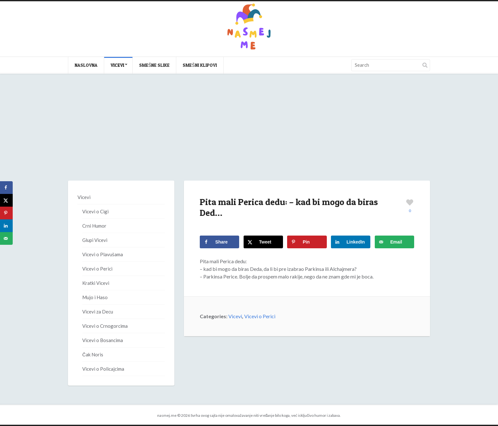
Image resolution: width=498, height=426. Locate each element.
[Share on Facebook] (219, 242)
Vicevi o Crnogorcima (105, 326)
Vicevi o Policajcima (103, 369)
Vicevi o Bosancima (102, 340)
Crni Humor (94, 226)
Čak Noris (92, 354)
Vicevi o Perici (259, 316)
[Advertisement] (249, 133)
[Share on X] (263, 242)
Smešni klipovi (200, 65)
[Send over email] (394, 242)
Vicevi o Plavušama (102, 254)
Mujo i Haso (95, 297)
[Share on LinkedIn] (350, 242)
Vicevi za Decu (97, 311)
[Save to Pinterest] (306, 242)
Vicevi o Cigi (95, 211)
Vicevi (117, 65)
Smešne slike (154, 65)
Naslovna (86, 65)
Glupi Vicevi (94, 240)
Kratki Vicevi (95, 283)
